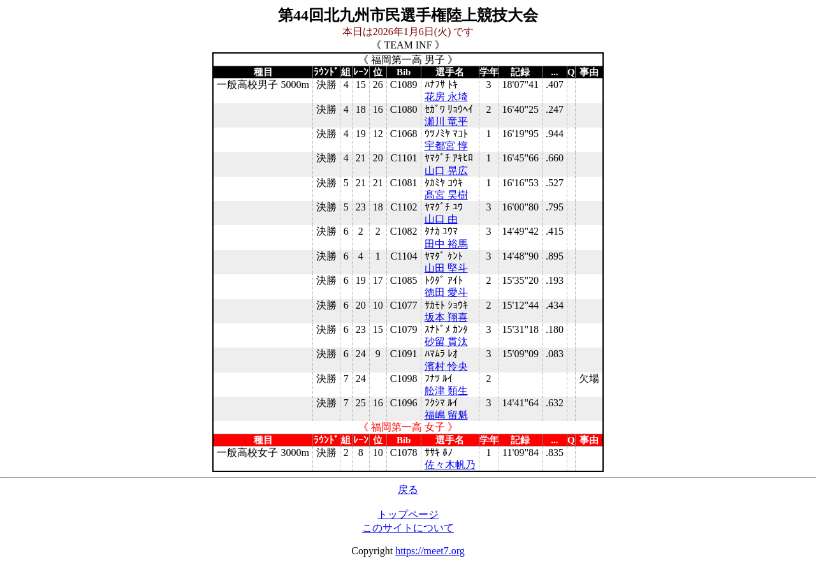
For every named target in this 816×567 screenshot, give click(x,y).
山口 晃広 (446, 170)
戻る (408, 489)
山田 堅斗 (446, 268)
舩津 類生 (446, 390)
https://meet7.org (430, 550)
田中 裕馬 (446, 244)
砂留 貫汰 (446, 341)
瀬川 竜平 (446, 121)
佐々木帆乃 (450, 464)
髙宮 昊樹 (446, 194)
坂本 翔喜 (446, 317)
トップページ (408, 514)
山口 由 (441, 219)
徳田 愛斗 (446, 292)
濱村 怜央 (446, 366)
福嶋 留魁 (446, 414)
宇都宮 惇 (446, 145)
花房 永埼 (446, 96)
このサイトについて (408, 527)
